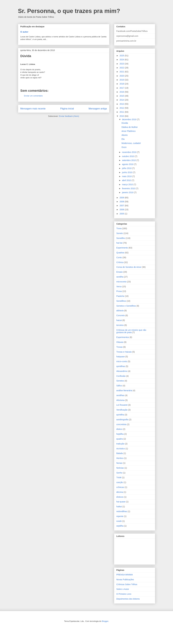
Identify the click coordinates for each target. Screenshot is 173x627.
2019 (122, 80)
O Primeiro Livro (123, 594)
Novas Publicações (125, 579)
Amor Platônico (128, 131)
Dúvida (124, 123)
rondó (119, 521)
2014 (122, 100)
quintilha (120, 414)
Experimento (122, 248)
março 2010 (128, 184)
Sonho (119, 473)
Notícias (120, 468)
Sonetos (120, 381)
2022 (122, 68)
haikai (119, 506)
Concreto (120, 315)
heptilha (120, 434)
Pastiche (120, 296)
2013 (122, 104)
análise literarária (124, 390)
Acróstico (120, 448)
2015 (122, 96)
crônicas (120, 487)
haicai (119, 320)
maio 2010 (127, 176)
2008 (122, 201)
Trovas (119, 347)
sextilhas (120, 395)
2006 (122, 209)
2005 (122, 213)
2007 (122, 205)
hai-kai (119, 243)
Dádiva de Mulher (129, 127)
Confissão (121, 376)
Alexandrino (121, 371)
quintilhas (120, 366)
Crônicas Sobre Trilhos (126, 584)
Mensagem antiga (98, 108)
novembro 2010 (129, 152)
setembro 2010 (129, 160)
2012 (122, 108)
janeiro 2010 (128, 192)
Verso (119, 286)
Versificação (121, 410)
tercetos (120, 325)
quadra (119, 439)
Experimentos (122, 337)
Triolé (119, 477)
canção (119, 482)
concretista (121, 424)
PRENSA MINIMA (124, 574)
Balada (119, 453)
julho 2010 (127, 168)
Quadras (120, 252)
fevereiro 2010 (129, 188)
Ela (122, 139)
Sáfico (119, 385)
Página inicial (67, 108)
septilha (120, 526)
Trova (119, 228)
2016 (122, 92)
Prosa (119, 291)
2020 (122, 76)
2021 (122, 71)
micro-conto (121, 361)
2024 (122, 59)
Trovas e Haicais (124, 352)
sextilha (119, 277)
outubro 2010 (128, 156)
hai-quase (121, 501)
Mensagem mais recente (33, 108)
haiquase (120, 356)
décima (119, 492)
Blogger (105, 621)
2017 (122, 88)
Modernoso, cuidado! (131, 143)
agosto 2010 (128, 164)
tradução (120, 444)
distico (119, 429)
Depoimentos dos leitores (128, 599)
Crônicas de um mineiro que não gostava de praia (131, 331)
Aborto (124, 135)
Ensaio (119, 272)
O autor (24, 32)
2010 (122, 116)
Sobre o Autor (122, 589)
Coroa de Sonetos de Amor (128, 267)
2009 (122, 197)
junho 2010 (127, 172)
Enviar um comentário (33, 96)
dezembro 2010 (129, 119)
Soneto (119, 233)
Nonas (119, 463)
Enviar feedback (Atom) (69, 116)
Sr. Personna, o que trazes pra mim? (69, 11)
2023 (122, 64)
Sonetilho (120, 238)
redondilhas (121, 511)
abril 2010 (127, 180)
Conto (119, 257)
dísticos (119, 497)
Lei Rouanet (122, 405)
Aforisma (120, 400)
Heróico (120, 458)
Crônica (120, 262)
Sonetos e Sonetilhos (126, 306)
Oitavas (119, 342)
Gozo (123, 147)
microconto (121, 281)
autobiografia (122, 419)
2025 (122, 55)
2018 (122, 84)
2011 (122, 112)
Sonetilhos (121, 301)
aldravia (120, 310)
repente (119, 516)
